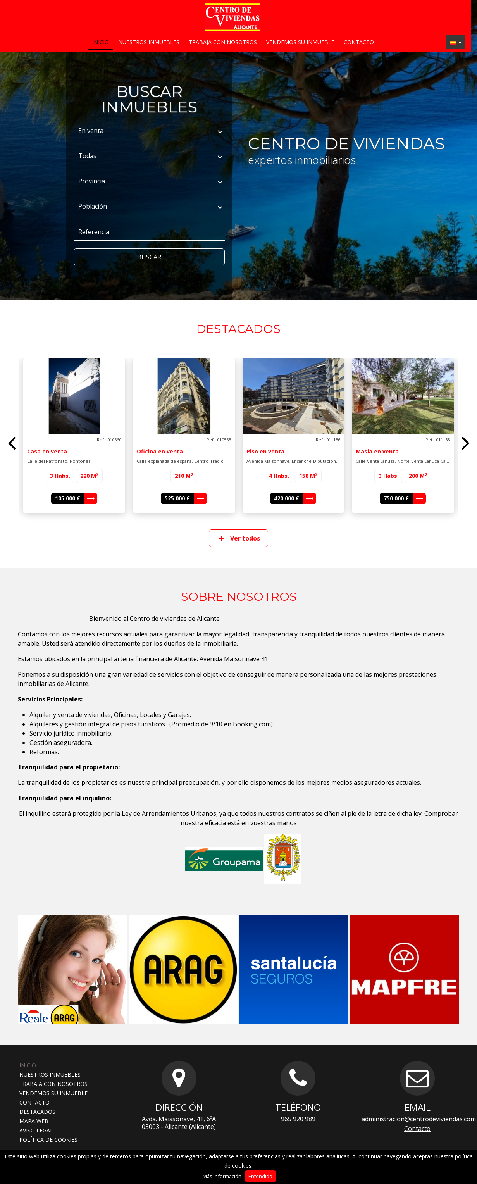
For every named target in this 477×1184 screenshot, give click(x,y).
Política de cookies (48, 1139)
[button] (455, 42)
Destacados (37, 1111)
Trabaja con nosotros (223, 42)
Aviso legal (36, 1130)
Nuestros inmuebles (148, 42)
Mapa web (33, 1121)
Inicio (100, 42)
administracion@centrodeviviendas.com (419, 1119)
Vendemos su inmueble (300, 42)
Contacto (359, 42)
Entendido (260, 1176)
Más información (222, 1176)
